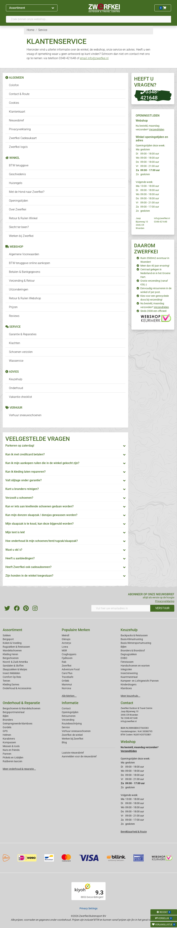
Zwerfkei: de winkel (72, 734)
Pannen (7, 753)
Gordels (7, 727)
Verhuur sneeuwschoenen (25, 415)
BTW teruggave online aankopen (29, 263)
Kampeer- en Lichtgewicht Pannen (140, 680)
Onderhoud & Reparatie (21, 703)
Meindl (65, 635)
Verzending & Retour (22, 280)
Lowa (65, 646)
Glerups (66, 639)
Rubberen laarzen (12, 761)
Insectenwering (129, 673)
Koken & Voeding (12, 643)
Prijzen (13, 307)
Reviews (14, 316)
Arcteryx (66, 643)
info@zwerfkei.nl (162, 218)
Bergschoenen (11, 658)
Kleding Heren (10, 654)
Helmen (7, 734)
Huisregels (15, 183)
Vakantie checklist (20, 397)
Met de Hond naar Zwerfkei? (26, 192)
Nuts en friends (11, 750)
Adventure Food (71, 669)
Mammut (67, 684)
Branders (8, 719)
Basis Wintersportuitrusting (136, 643)
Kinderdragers (128, 684)
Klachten (14, 343)
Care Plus (67, 673)
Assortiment (31, 8)
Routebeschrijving (72, 723)
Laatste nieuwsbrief (73, 752)
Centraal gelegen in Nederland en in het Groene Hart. (155, 273)
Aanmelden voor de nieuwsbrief (79, 756)
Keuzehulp (15, 379)
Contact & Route (19, 94)
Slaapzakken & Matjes (15, 669)
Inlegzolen (126, 669)
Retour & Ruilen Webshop (25, 298)
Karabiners (9, 738)
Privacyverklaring (20, 129)
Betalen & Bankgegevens (24, 272)
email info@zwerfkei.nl (94, 58)
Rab (64, 661)
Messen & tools (11, 746)
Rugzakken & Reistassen (16, 646)
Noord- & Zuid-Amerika (15, 661)
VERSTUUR (162, 608)
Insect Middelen (11, 673)
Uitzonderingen (18, 289)
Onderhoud (16, 388)
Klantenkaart (17, 111)
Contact (66, 708)
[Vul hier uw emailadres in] (120, 608)
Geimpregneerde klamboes (17, 723)
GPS (5, 731)
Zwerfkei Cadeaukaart (23, 138)
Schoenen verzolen (21, 352)
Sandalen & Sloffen (13, 665)
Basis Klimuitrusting (132, 639)
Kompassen (9, 742)
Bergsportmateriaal (13, 712)
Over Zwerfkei (17, 209)
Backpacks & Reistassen (134, 635)
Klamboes (126, 688)
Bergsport (8, 639)
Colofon (14, 85)
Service (66, 727)
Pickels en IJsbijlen (13, 757)
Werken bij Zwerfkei (21, 236)
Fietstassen (127, 661)
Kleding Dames (11, 684)
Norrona (66, 688)
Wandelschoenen (12, 650)
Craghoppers (69, 654)
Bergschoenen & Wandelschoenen (21, 708)
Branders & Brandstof (133, 650)
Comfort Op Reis (12, 676)
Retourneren (69, 716)
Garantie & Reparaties (22, 334)
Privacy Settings (88, 908)
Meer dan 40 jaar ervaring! (154, 265)
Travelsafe (67, 676)
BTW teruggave (18, 165)
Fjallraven (67, 658)
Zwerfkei (66, 665)
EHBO (124, 658)
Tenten (6, 680)
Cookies (14, 102)
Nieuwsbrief (16, 120)
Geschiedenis (17, 174)
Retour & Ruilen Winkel (23, 218)
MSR (64, 650)
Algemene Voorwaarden (24, 254)
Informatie (70, 703)
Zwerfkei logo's (18, 147)
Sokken (7, 635)
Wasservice (16, 360)
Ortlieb (65, 680)
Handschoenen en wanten (135, 665)
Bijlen (124, 646)
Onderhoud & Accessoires (17, 688)
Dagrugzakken (129, 654)
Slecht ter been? (19, 227)
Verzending (68, 719)
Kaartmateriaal (129, 676)
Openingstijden (18, 200)
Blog (64, 742)
